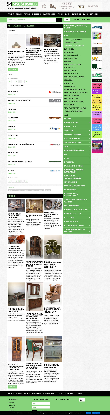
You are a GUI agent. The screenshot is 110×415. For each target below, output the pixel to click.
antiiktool (41, 190)
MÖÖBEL (77, 36)
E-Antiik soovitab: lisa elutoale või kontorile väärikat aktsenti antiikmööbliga (52, 310)
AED (77, 154)
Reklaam (11, 403)
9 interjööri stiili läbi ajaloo (34, 216)
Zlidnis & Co (12, 170)
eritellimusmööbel (70, 58)
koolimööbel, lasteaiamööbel (74, 77)
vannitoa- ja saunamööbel (73, 111)
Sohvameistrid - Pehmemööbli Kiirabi (21, 144)
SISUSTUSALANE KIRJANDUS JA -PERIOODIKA (77, 230)
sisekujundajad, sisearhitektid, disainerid (75, 27)
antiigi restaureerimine (22, 190)
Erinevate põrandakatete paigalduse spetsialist (97, 134)
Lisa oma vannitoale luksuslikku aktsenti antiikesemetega (51, 365)
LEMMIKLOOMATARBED (71, 206)
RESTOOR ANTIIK (13, 118)
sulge (77, 115)
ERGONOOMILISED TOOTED (72, 214)
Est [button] (67, 20)
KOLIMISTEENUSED (70, 190)
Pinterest (93, 19)
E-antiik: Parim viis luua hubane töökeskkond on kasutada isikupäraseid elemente (34, 263)
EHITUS (77, 158)
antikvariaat (12, 190)
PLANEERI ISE (76, 14)
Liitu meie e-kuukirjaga (82, 20)
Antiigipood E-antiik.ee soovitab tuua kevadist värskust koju (16, 309)
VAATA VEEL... (13, 69)
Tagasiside (11, 405)
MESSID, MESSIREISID (71, 221)
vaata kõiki (12, 387)
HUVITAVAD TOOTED (49, 14)
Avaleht (11, 14)
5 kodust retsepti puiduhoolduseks (14, 247)
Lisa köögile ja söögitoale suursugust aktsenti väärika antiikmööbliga (16, 367)
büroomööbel (69, 49)
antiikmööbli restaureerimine (74, 46)
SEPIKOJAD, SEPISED (70, 182)
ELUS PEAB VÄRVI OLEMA (97, 91)
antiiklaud (47, 190)
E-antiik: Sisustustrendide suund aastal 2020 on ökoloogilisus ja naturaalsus (52, 264)
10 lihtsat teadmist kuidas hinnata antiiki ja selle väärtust (34, 50)
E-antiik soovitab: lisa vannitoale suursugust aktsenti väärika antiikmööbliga (34, 315)
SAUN (77, 146)
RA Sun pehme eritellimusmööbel (19, 100)
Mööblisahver (13, 91)
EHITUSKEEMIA (77, 162)
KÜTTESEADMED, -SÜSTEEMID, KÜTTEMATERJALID (73, 171)
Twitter (67, 403)
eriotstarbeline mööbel (72, 55)
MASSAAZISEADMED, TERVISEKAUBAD (76, 210)
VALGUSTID (77, 119)
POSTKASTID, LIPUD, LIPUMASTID (74, 186)
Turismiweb (11, 408)
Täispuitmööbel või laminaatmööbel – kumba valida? (14, 215)
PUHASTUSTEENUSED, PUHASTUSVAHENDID (71, 195)
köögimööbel (68, 80)
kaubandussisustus (71, 74)
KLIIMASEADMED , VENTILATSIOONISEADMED (72, 177)
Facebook (97, 19)
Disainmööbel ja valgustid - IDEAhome (97, 101)
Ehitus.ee (11, 410)
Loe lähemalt (96, 413)
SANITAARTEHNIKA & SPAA (77, 142)
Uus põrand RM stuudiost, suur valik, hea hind (97, 107)
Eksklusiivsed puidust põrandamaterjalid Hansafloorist (97, 114)
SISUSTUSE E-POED (70, 127)
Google (71, 403)
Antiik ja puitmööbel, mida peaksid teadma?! (51, 50)
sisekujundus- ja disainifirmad (75, 32)
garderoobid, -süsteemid (72, 64)
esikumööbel (68, 61)
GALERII (67, 14)
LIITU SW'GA (94, 14)
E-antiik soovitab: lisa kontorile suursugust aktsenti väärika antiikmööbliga (34, 366)
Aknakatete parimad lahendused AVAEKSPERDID (97, 86)
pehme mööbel (69, 105)
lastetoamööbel (70, 86)
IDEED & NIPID (36, 14)
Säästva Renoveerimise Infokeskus (20, 161)
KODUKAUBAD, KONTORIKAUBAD (77, 150)
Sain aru (88, 413)
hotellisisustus (69, 67)
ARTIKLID (27, 14)
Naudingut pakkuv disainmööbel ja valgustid (97, 127)
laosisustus (68, 83)
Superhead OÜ (13, 153)
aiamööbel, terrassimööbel (73, 40)
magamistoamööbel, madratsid (74, 89)
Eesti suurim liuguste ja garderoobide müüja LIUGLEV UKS (97, 121)
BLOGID (85, 14)
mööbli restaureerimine (72, 95)
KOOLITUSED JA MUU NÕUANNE (77, 225)
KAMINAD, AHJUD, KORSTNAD (73, 166)
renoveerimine (33, 190)
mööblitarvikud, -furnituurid (73, 102)
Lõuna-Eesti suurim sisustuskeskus (96, 96)
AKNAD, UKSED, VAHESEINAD (77, 134)
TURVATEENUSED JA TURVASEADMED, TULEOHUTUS (77, 201)
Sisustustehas (13, 135)
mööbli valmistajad (71, 99)
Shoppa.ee (11, 126)
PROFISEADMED (77, 218)
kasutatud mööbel (70, 71)
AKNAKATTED (77, 131)
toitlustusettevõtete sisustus (75, 108)
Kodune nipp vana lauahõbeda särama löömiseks (51, 214)
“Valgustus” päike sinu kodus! (16, 52)
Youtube (100, 19)
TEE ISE (60, 14)
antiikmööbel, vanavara (72, 43)
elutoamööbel (69, 52)
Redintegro (12, 109)
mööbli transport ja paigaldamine (76, 92)
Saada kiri (11, 94)
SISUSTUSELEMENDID (77, 123)
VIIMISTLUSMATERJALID (77, 138)
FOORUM (19, 14)
